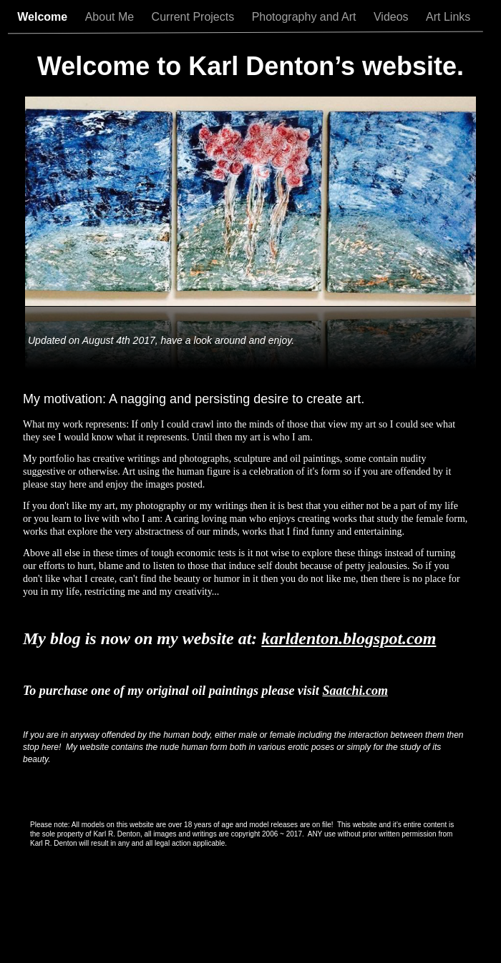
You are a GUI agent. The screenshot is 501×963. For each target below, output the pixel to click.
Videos (393, 17)
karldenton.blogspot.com (348, 638)
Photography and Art (305, 17)
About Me (111, 17)
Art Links (450, 17)
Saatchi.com (355, 690)
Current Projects (195, 17)
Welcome (43, 17)
